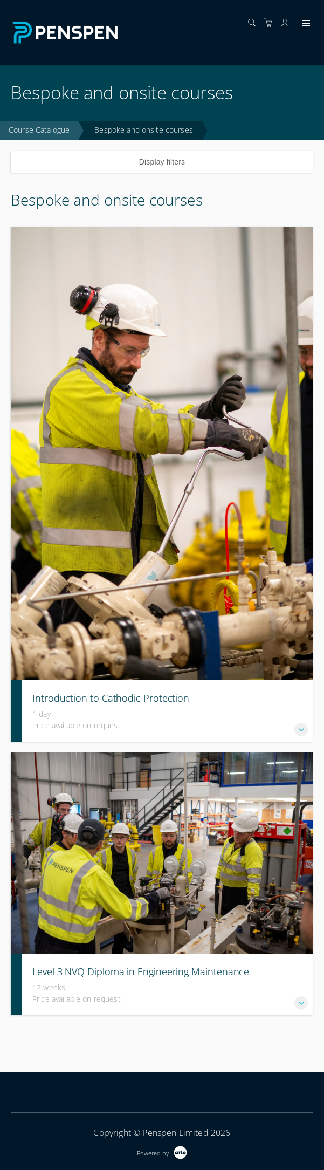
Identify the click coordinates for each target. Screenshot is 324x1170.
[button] (301, 729)
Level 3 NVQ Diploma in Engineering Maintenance (140, 971)
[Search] (254, 23)
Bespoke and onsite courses (143, 130)
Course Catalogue (39, 130)
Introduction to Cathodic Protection (110, 698)
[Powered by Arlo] (162, 1152)
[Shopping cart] (271, 23)
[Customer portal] (287, 22)
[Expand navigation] (305, 23)
